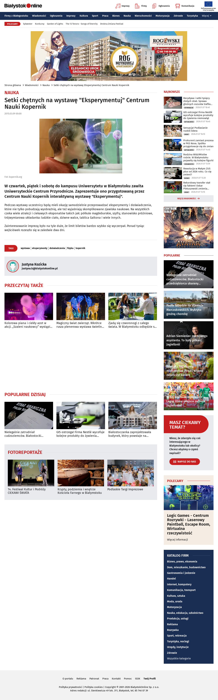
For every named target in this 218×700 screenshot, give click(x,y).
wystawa (25, 248)
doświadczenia (57, 248)
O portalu (68, 678)
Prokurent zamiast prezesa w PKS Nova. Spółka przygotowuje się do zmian (198, 143)
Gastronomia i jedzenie (181, 573)
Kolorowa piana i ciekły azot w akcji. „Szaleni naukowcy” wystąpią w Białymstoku (28, 325)
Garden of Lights (55, 24)
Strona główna (12, 85)
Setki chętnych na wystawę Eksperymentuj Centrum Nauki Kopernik (91, 85)
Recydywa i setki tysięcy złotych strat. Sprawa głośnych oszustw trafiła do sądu (197, 101)
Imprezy (122, 5)
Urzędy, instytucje (178, 647)
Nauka (127, 15)
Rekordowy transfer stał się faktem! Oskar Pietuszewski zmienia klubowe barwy (196, 185)
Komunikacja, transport (181, 590)
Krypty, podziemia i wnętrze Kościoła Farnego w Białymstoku (80, 491)
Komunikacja (184, 5)
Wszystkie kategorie (179, 658)
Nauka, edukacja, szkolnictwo (185, 612)
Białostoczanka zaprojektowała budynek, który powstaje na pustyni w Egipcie (129, 434)
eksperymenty (39, 248)
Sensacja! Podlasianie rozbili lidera (195, 129)
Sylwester (27, 24)
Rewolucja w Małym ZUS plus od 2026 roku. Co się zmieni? (197, 171)
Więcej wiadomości (186, 198)
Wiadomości (39, 15)
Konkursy (39, 24)
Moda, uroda (174, 601)
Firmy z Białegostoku (16, 15)
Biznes (116, 15)
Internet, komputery (179, 584)
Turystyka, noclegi (178, 641)
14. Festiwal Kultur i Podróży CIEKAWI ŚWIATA (27, 491)
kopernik (80, 248)
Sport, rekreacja (177, 635)
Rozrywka (173, 630)
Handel (171, 578)
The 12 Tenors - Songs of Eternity (82, 24)
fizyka (70, 248)
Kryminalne (188, 108)
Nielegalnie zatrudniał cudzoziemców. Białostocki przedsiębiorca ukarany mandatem (28, 434)
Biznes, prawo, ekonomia (182, 561)
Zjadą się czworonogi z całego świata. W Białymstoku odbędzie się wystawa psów (132, 325)
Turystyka (192, 15)
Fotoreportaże (25, 452)
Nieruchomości (143, 15)
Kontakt (116, 678)
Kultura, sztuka (176, 595)
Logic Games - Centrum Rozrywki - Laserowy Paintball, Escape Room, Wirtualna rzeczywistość (188, 524)
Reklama (172, 624)
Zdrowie (178, 15)
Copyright (110, 687)
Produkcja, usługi (177, 618)
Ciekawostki (189, 164)
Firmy (141, 5)
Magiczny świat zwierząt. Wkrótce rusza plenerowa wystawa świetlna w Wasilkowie (80, 325)
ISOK (137, 678)
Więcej (207, 15)
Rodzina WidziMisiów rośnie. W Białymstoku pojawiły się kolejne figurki (198, 157)
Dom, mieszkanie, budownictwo (186, 567)
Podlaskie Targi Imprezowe (125, 489)
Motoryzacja (163, 15)
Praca (105, 15)
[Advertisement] (81, 360)
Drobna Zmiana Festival (111, 24)
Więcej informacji (177, 539)
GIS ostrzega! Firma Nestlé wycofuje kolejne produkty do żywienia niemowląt (80, 434)
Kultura (84, 15)
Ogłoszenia (161, 5)
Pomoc (128, 678)
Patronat (94, 678)
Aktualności (189, 122)
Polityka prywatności (70, 687)
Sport (95, 15)
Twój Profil (150, 678)
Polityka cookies (93, 687)
